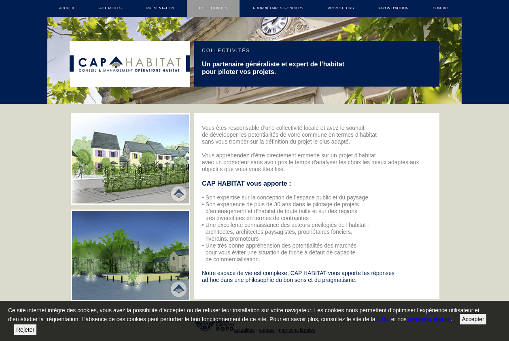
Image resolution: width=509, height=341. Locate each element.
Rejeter (25, 329)
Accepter (473, 319)
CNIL (383, 319)
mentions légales (429, 319)
